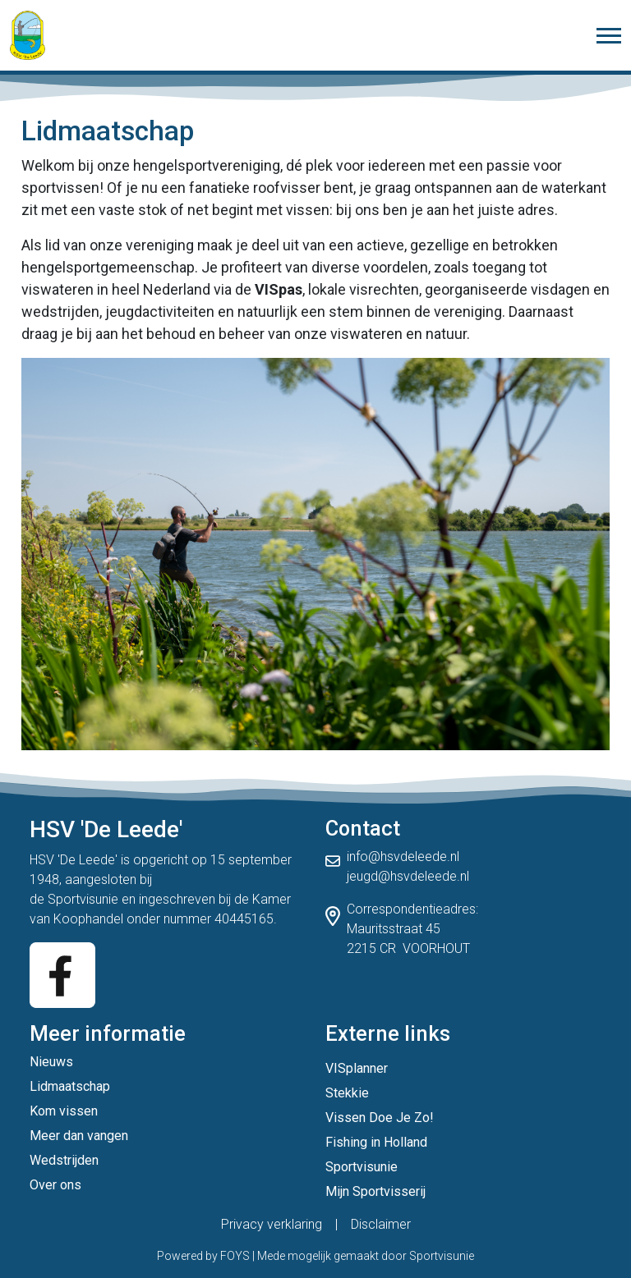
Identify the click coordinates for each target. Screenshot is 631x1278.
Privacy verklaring (271, 1224)
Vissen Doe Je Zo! (379, 1117)
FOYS (235, 1255)
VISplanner (356, 1068)
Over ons (55, 1185)
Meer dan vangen (79, 1135)
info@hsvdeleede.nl (403, 856)
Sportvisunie (83, 899)
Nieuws (51, 1062)
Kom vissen (64, 1111)
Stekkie (347, 1093)
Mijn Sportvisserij (375, 1191)
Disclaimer (381, 1224)
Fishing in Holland (376, 1142)
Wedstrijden (64, 1160)
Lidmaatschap (70, 1086)
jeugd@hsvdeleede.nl (408, 876)
